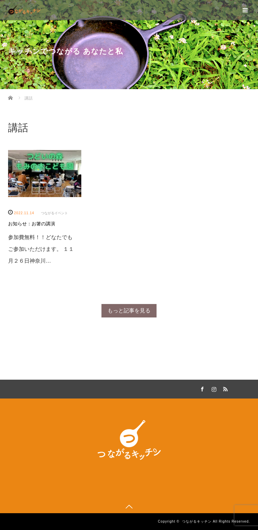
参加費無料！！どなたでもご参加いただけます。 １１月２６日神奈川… (41, 249)
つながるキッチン (197, 521)
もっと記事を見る (129, 310)
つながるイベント (54, 213)
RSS (224, 388)
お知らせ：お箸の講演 (31, 223)
